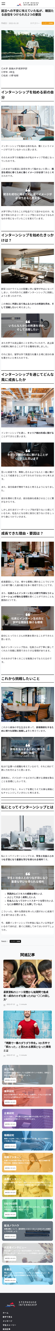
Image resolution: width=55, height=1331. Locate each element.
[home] (27, 4)
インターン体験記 (48, 23)
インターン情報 (15, 941)
